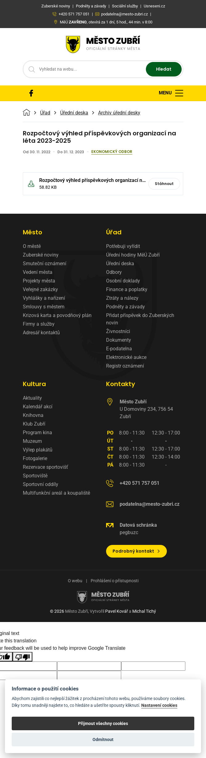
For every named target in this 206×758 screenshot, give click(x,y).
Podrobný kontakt (136, 551)
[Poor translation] (22, 656)
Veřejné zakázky (40, 289)
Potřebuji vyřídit (123, 246)
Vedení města (37, 272)
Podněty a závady (125, 307)
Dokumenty (118, 340)
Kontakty (120, 384)
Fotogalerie (35, 458)
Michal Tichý (144, 611)
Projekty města (39, 281)
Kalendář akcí (37, 407)
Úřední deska (74, 112)
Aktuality (32, 398)
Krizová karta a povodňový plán (57, 315)
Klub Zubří (34, 424)
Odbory (114, 272)
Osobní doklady (123, 281)
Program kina (37, 432)
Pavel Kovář (116, 611)
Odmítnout (103, 739)
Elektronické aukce (126, 357)
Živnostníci (118, 331)
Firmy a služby (39, 324)
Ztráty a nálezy (122, 298)
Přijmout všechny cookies (103, 723)
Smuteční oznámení (44, 263)
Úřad (45, 112)
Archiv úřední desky (119, 112)
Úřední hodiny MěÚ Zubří (133, 255)
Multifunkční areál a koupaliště (56, 493)
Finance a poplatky (126, 289)
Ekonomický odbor (111, 152)
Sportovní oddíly (40, 484)
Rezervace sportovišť (45, 467)
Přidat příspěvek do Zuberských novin (140, 319)
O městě (32, 246)
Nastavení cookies (159, 705)
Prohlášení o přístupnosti (114, 580)
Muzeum (32, 441)
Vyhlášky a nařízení (44, 298)
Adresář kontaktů (41, 333)
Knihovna (33, 415)
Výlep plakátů (37, 450)
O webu (75, 580)
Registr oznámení (125, 366)
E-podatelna (119, 349)
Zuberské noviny (41, 255)
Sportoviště (35, 476)
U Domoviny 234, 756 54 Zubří (146, 409)
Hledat (163, 69)
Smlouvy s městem (43, 307)
